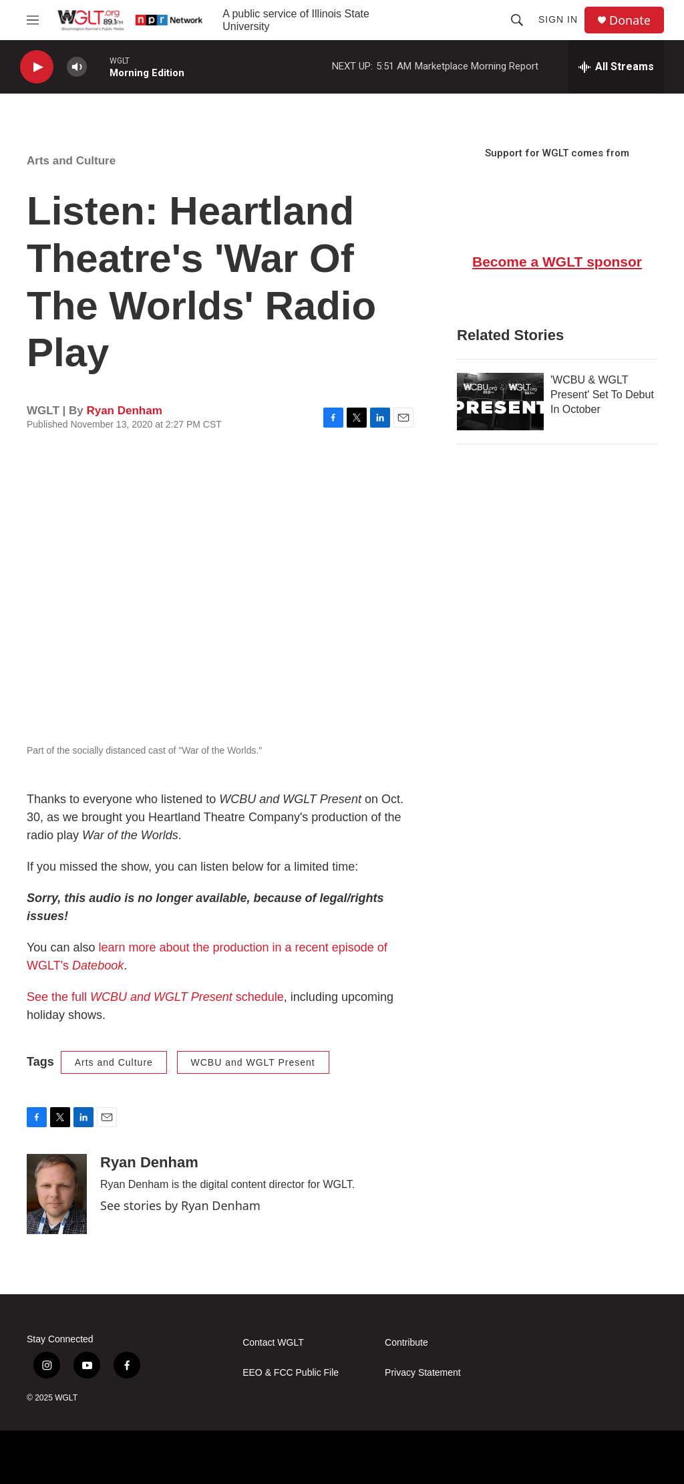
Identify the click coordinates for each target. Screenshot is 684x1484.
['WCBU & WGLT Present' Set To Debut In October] (500, 401)
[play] (36, 67)
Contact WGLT (273, 1343)
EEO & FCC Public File (290, 1373)
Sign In (558, 19)
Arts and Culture (71, 160)
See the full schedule (155, 997)
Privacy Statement (423, 1373)
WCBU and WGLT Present (253, 1062)
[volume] (76, 67)
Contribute (406, 1343)
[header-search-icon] (517, 20)
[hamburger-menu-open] (32, 20)
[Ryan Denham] (57, 1194)
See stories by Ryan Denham (180, 1205)
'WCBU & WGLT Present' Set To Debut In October (602, 394)
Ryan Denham (124, 410)
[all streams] (616, 67)
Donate (630, 20)
